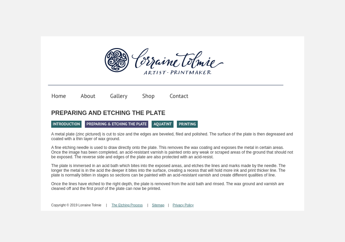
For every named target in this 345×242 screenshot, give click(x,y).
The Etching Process (127, 205)
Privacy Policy (183, 205)
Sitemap (158, 205)
